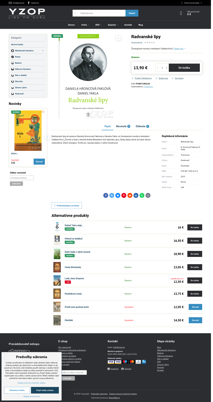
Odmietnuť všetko (17, 390)
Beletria (160, 353)
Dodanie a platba (65, 353)
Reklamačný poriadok (67, 356)
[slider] (149, 42)
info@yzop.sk (119, 347)
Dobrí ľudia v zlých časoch (77, 252)
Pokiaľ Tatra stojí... (74, 225)
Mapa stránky (64, 364)
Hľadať (132, 13)
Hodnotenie (136, 42)
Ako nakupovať (64, 347)
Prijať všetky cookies (44, 390)
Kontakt (160, 370)
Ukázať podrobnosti (31, 396)
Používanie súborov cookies (69, 359)
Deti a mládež (163, 359)
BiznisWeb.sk (114, 398)
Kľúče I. (14, 153)
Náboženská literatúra (166, 350)
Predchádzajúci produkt (66, 205)
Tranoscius (148, 86)
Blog (159, 347)
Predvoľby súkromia (99, 394)
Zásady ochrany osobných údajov (123, 394)
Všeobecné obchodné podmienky (72, 350)
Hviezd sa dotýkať (73, 238)
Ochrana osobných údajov (69, 361)
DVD (159, 361)
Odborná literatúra (165, 356)
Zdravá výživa (163, 364)
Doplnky (160, 367)
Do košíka (184, 67)
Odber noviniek (18, 173)
